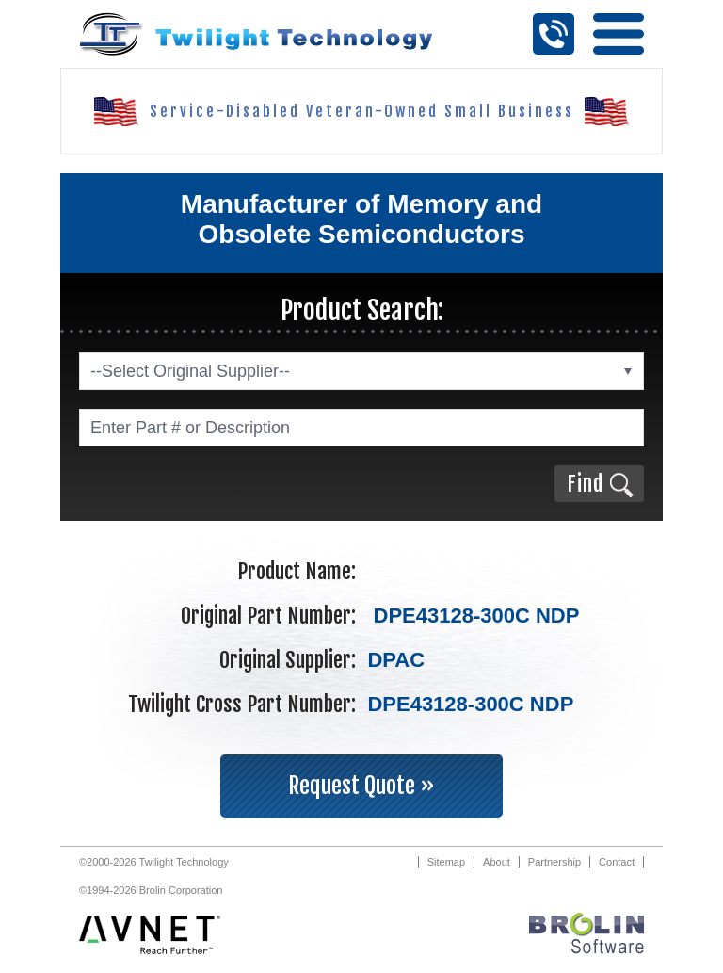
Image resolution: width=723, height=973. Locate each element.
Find (585, 483)
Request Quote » (361, 785)
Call (553, 34)
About (496, 862)
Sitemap (446, 862)
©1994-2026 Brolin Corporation (150, 890)
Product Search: (362, 310)
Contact (617, 862)
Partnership (554, 862)
